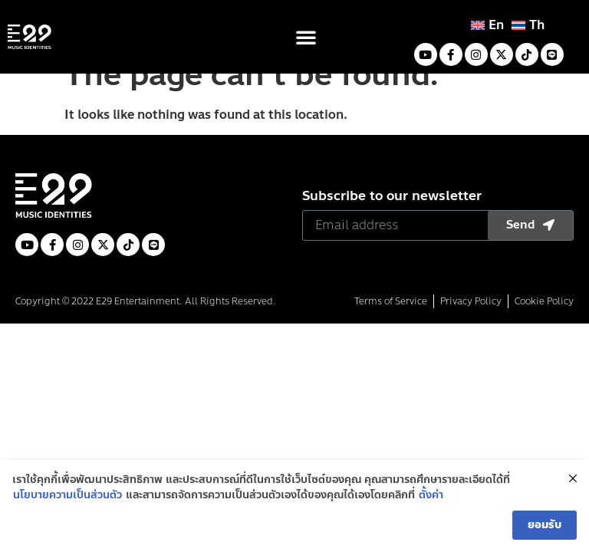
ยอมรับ (544, 531)
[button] (306, 37)
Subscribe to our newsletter (392, 220)
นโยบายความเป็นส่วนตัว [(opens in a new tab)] (67, 501)
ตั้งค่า (431, 501)
